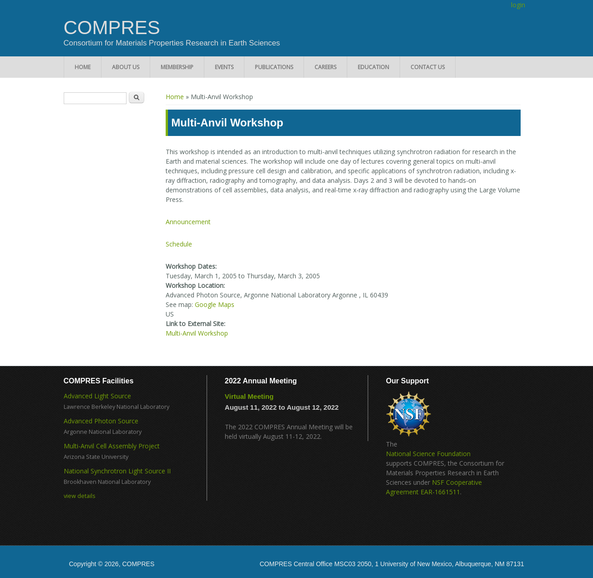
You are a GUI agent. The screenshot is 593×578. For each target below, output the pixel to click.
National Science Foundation (428, 453)
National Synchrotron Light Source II (117, 471)
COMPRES (112, 27)
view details (80, 496)
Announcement (188, 221)
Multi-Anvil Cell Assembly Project (112, 446)
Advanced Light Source (97, 396)
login (518, 4)
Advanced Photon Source (101, 421)
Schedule (179, 244)
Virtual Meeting (249, 396)
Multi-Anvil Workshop (197, 333)
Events (224, 67)
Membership (177, 67)
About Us (125, 67)
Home (83, 67)
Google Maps (214, 304)
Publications (274, 67)
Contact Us (428, 67)
